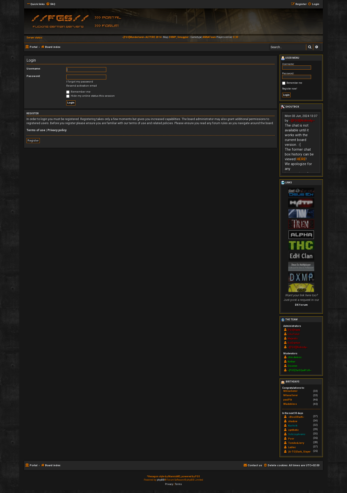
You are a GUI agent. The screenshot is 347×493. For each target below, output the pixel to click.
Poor (291, 438)
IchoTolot (293, 334)
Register (33, 140)
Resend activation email (81, 85)
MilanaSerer (290, 395)
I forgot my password (79, 81)
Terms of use (36, 130)
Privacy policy (57, 130)
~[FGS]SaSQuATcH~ (299, 370)
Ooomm (292, 366)
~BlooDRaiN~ (296, 417)
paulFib (287, 399)
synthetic (293, 430)
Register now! (289, 88)
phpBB (161, 480)
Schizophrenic (297, 434)
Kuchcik (293, 425)
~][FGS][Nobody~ (302, 120)
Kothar (291, 361)
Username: (34, 68)
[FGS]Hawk (294, 330)
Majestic (293, 338)
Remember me (78, 91)
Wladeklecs (290, 404)
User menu (290, 58)
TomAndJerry (296, 443)
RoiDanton (294, 343)
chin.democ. (295, 357)
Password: (33, 76)
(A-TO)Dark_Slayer (299, 451)
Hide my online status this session (90, 95)
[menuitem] (50, 4)
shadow (292, 421)
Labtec (292, 447)
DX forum (301, 304)
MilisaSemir (290, 391)
